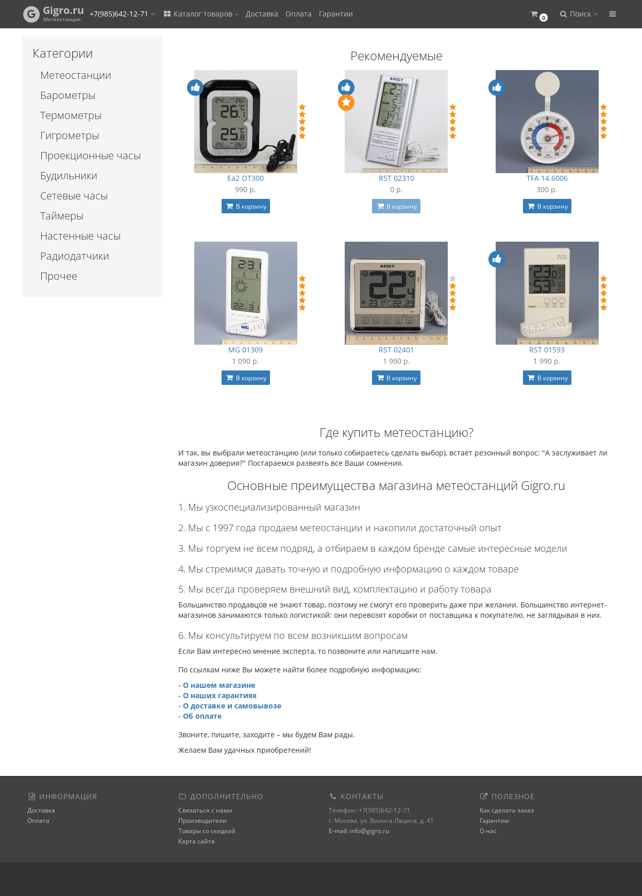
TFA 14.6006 (547, 178)
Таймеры (61, 216)
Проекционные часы (90, 155)
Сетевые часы (74, 195)
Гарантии (336, 14)
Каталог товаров (200, 14)
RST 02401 (396, 349)
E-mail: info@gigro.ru (359, 830)
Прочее (58, 276)
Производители (202, 820)
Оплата (298, 14)
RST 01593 (547, 349)
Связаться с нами (205, 810)
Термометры (71, 115)
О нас (488, 830)
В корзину (245, 206)
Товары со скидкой (206, 830)
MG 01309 (245, 349)
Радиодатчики (74, 256)
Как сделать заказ (507, 810)
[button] (538, 14)
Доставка (262, 14)
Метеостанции (75, 75)
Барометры (67, 95)
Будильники (68, 175)
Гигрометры (69, 135)
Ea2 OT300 (245, 178)
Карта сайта (196, 841)
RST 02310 (396, 178)
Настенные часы (80, 236)
